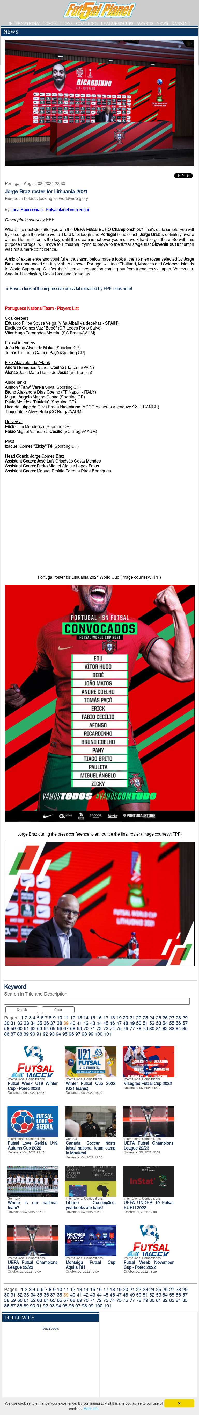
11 (66, 1017)
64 (46, 1028)
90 (32, 1034)
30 (6, 1023)
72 (99, 1028)
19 (119, 1017)
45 (105, 1023)
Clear (58, 1010)
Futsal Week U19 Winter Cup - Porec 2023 (32, 1086)
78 (138, 1028)
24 (151, 1017)
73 (105, 1028)
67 (66, 1028)
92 (45, 1034)
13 (79, 1017)
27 (171, 1017)
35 (39, 1023)
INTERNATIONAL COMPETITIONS (41, 23)
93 (52, 1034)
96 (71, 1034)
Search (22, 1010)
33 (26, 1023)
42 (86, 1023)
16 (99, 1017)
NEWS (162, 23)
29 (185, 1017)
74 (112, 1028)
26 (165, 1017)
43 (92, 1023)
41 (79, 1023)
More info (90, 1409)
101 (108, 1034)
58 (6, 1028)
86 (6, 1034)
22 (138, 1017)
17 (105, 1017)
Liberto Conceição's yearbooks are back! (90, 1205)
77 (132, 1028)
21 (132, 1017)
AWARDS (144, 23)
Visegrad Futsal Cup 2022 (148, 1083)
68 (72, 1028)
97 (77, 1034)
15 (92, 1017)
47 (119, 1023)
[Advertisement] (148, 1358)
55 (171, 1023)
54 (165, 1023)
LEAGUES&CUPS (117, 23)
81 (158, 1028)
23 (145, 1017)
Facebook (51, 1328)
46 (112, 1023)
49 (132, 1023)
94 (58, 1034)
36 (46, 1023)
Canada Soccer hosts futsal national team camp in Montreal (90, 1148)
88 (19, 1034)
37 (52, 1023)
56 (178, 1023)
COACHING (87, 23)
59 (13, 1028)
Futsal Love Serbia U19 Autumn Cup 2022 (32, 1146)
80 (151, 1028)
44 (99, 1023)
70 (86, 1028)
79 (145, 1028)
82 (165, 1028)
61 (26, 1028)
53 (158, 1023)
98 (84, 1034)
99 (90, 1034)
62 (33, 1028)
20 (125, 1017)
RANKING (180, 23)
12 (72, 1017)
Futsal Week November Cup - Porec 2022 (148, 1265)
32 (20, 1023)
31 (13, 1023)
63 (39, 1028)
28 (178, 1017)
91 (39, 1034)
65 (52, 1028)
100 (98, 1034)
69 (79, 1028)
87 (13, 1034)
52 (151, 1023)
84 (178, 1028)
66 (59, 1028)
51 (145, 1023)
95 (65, 1034)
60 (20, 1028)
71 (92, 1028)
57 (185, 1023)
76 (125, 1028)
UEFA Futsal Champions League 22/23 (148, 1146)
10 (59, 1017)
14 (86, 1017)
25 (158, 1017)
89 (26, 1034)
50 (138, 1023)
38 (59, 1023)
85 (185, 1028)
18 (112, 1017)
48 (125, 1023)
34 (33, 1023)
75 (119, 1028)
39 (66, 1023)
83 (171, 1028)
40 (72, 1023)
